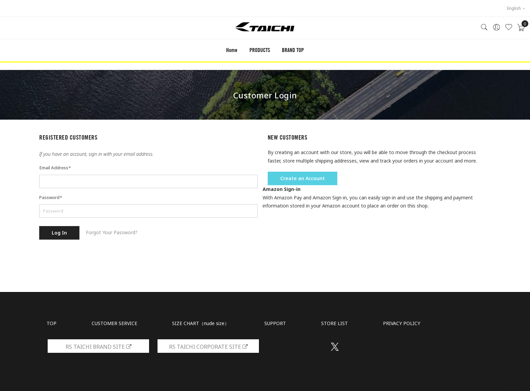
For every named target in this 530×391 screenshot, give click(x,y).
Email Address (55, 168)
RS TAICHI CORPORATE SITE (208, 346)
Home (231, 50)
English (516, 8)
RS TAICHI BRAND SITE (98, 346)
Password (50, 197)
